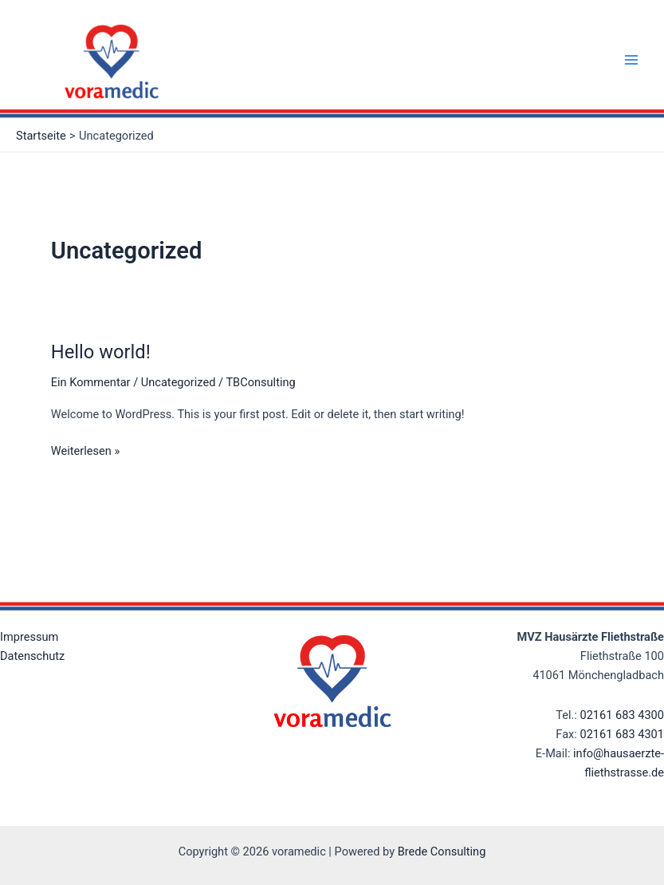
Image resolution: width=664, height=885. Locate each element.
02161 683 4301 (622, 734)
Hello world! (101, 352)
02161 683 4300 (622, 715)
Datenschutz (32, 656)
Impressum (29, 637)
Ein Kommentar (91, 382)
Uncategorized (178, 382)
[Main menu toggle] (631, 60)
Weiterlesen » (85, 449)
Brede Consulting (442, 851)
